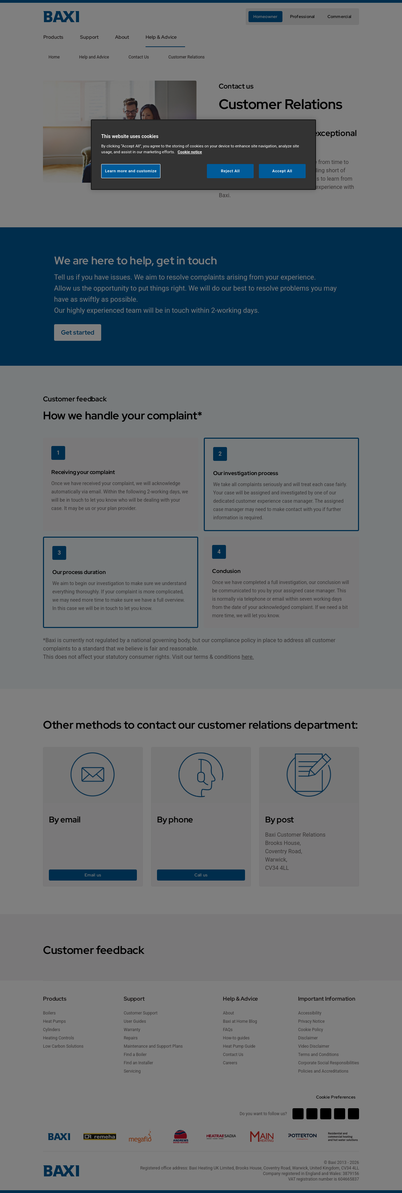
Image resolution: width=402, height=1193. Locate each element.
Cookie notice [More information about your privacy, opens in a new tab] (190, 151)
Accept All (282, 171)
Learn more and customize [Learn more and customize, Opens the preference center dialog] (131, 171)
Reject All (230, 171)
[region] (203, 154)
